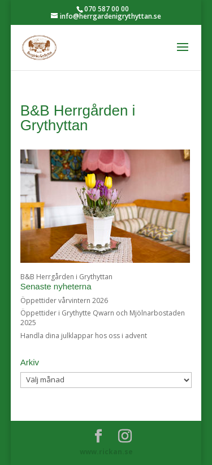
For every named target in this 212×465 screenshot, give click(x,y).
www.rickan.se (106, 452)
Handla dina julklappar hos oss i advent (83, 335)
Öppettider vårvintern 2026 (64, 300)
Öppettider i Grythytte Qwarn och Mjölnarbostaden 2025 (102, 317)
